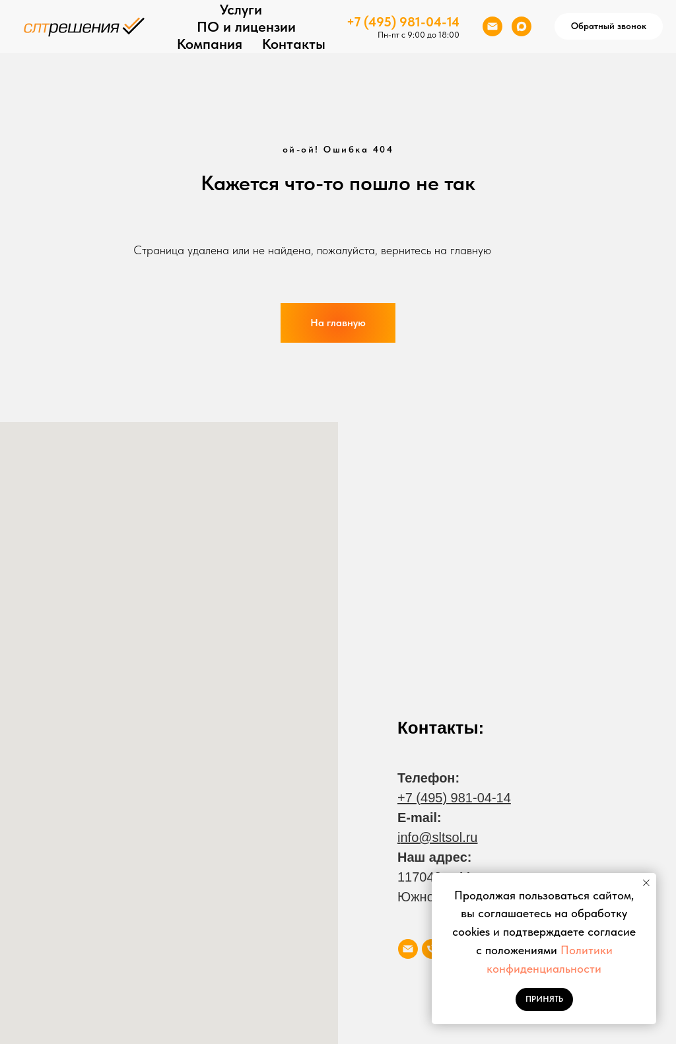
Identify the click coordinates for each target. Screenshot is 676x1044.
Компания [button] (209, 43)
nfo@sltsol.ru (438, 837)
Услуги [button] (241, 9)
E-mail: (419, 817)
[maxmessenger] (521, 26)
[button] (609, 26)
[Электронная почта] (492, 26)
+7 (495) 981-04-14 (403, 22)
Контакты (293, 43)
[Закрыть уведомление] (646, 882)
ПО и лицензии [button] (246, 26)
